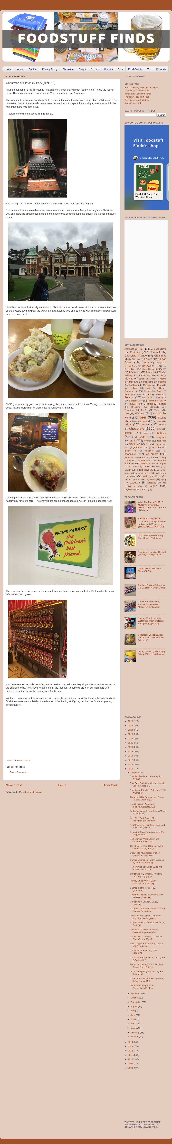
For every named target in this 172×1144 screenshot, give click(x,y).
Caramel (155, 352)
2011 (131, 1055)
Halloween (148, 365)
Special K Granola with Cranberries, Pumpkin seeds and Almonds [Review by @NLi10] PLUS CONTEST (152, 522)
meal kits (161, 460)
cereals (145, 424)
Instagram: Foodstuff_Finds (137, 94)
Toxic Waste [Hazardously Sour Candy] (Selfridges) (150, 536)
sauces (128, 479)
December (136, 772)
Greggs (158, 363)
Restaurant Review (156, 400)
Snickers (135, 407)
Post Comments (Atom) (30, 792)
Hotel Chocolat (149, 369)
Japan (149, 372)
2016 (131, 764)
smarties (141, 479)
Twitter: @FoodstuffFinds (136, 97)
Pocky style (154, 394)
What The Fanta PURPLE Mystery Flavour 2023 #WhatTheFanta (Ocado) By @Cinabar (152, 506)
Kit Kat (128, 378)
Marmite (162, 382)
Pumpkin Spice (136, 401)
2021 (131, 743)
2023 (131, 734)
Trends (157, 410)
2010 (131, 1059)
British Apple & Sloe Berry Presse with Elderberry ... (146, 944)
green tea (130, 451)
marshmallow (144, 460)
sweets (134, 482)
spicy (163, 479)
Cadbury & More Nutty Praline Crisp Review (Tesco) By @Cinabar (149, 604)
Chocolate (68, 69)
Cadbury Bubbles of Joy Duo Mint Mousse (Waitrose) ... (146, 896)
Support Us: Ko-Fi (133, 103)
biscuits (161, 417)
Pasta (147, 391)
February (135, 1032)
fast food (161, 441)
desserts (140, 437)
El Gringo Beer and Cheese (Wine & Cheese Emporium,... (148, 910)
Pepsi (126, 394)
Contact (33, 69)
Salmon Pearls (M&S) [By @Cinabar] (142, 889)
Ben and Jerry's (158, 349)
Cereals (95, 69)
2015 (131, 768)
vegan (153, 485)
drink (132, 440)
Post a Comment (18, 772)
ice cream (152, 453)
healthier (149, 451)
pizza (132, 476)
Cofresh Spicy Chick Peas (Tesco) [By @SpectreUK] (146, 979)
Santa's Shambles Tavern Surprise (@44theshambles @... (147, 861)
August (134, 1006)
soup (152, 479)
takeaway (151, 483)
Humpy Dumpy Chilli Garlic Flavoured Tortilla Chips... (143, 882)
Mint (159, 385)
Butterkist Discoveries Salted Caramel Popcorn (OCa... (144, 931)
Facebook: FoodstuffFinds (137, 90)
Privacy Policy (49, 69)
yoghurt (143, 489)
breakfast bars (139, 421)
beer (142, 417)
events (147, 441)
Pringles (162, 397)
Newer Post (14, 785)
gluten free (155, 447)
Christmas (19, 760)
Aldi (141, 348)
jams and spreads (133, 457)
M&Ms (163, 379)
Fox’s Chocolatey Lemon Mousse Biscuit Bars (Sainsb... (146, 965)
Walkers (139, 413)
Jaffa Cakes (135, 372)
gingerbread (136, 447)
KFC (159, 372)
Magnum (133, 382)
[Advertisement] (55, 736)
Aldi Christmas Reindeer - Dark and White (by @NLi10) (147, 826)
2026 (131, 721)
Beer (120, 69)
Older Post (110, 785)
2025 (131, 725)
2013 (131, 1046)
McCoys (133, 385)
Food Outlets (135, 69)
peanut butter (143, 473)
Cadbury (135, 352)
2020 (131, 747)
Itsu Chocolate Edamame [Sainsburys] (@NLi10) (142, 805)
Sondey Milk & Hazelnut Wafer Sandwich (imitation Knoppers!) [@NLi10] (150, 621)
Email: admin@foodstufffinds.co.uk (141, 87)
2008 (131, 1068)
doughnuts (161, 437)
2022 (131, 738)
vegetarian (129, 489)
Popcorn (129, 397)
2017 (131, 760)
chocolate (136, 428)
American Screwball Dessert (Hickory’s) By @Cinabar (152, 553)
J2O (164, 369)
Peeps (159, 391)
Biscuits (108, 69)
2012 (131, 1051)
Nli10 (27, 760)
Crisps (82, 69)
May (133, 1019)
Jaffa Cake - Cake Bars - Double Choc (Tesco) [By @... (146, 937)
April (133, 1023)
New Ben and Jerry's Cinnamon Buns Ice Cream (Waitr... (145, 917)
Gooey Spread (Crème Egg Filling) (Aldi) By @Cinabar (151, 652)
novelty (128, 470)
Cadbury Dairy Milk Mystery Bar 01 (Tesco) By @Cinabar (152, 586)
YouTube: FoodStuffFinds (136, 100)
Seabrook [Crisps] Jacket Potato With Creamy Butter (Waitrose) (151, 637)
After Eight (129, 349)
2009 (131, 1063)
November (136, 993)
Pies (138, 394)
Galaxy (145, 362)
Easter (148, 358)
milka (131, 463)
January (135, 1036)
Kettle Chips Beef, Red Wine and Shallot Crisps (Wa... (146, 868)
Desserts (161, 69)
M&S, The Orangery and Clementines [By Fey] (142, 986)
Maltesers (148, 382)
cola (145, 433)
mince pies (160, 463)
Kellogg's (128, 375)
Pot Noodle (147, 397)
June (133, 1015)
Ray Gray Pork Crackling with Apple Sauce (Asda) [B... (147, 784)
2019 (131, 751)
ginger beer (160, 444)
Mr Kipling (130, 388)
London (152, 379)
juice (152, 457)
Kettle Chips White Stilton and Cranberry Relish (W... (144, 840)
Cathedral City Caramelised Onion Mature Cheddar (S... (147, 798)
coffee (128, 432)
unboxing (138, 486)
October (135, 998)
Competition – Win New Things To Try (149, 569)
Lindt (141, 379)
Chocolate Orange (135, 355)
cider (159, 429)
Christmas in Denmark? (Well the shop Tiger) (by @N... (146, 875)
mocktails (133, 466)
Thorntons (129, 410)
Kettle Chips (145, 375)
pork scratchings (152, 476)
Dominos (136, 359)
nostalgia (159, 467)
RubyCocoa (134, 404)
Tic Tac (144, 410)
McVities (147, 385)
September (136, 1002)
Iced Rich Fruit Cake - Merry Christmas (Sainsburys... (144, 819)
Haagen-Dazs (130, 366)
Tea (149, 69)
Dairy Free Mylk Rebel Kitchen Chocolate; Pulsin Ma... (145, 854)
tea (164, 482)
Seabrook (148, 404)
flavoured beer (138, 443)
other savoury (145, 469)
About (20, 69)
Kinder (160, 375)
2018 (131, 756)
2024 (131, 730)
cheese (162, 424)
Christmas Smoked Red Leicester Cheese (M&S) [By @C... (146, 847)
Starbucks (154, 407)
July (133, 1010)
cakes (127, 424)
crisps (161, 432)
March (134, 1028)
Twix (126, 413)
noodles (147, 466)
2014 (131, 1042)
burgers (157, 421)
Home (9, 69)
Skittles (162, 404)
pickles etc (161, 473)
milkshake (145, 463)
